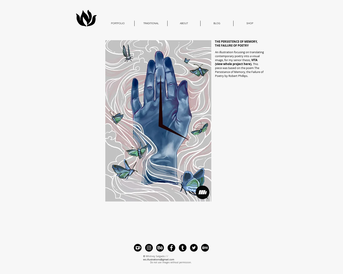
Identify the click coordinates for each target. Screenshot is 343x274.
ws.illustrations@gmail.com (158, 259)
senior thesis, (236, 62)
